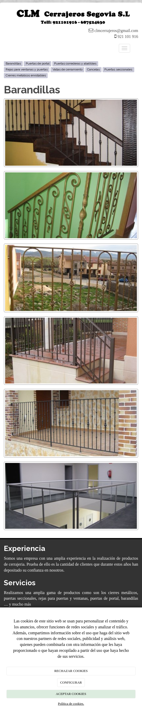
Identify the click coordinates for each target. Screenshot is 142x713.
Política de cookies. (71, 704)
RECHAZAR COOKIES (71, 671)
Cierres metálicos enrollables (26, 75)
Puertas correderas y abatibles (75, 64)
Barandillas (13, 64)
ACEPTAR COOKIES (71, 694)
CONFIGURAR (71, 682)
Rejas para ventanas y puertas (27, 69)
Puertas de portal (37, 64)
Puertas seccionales (118, 69)
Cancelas (93, 69)
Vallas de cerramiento (67, 69)
